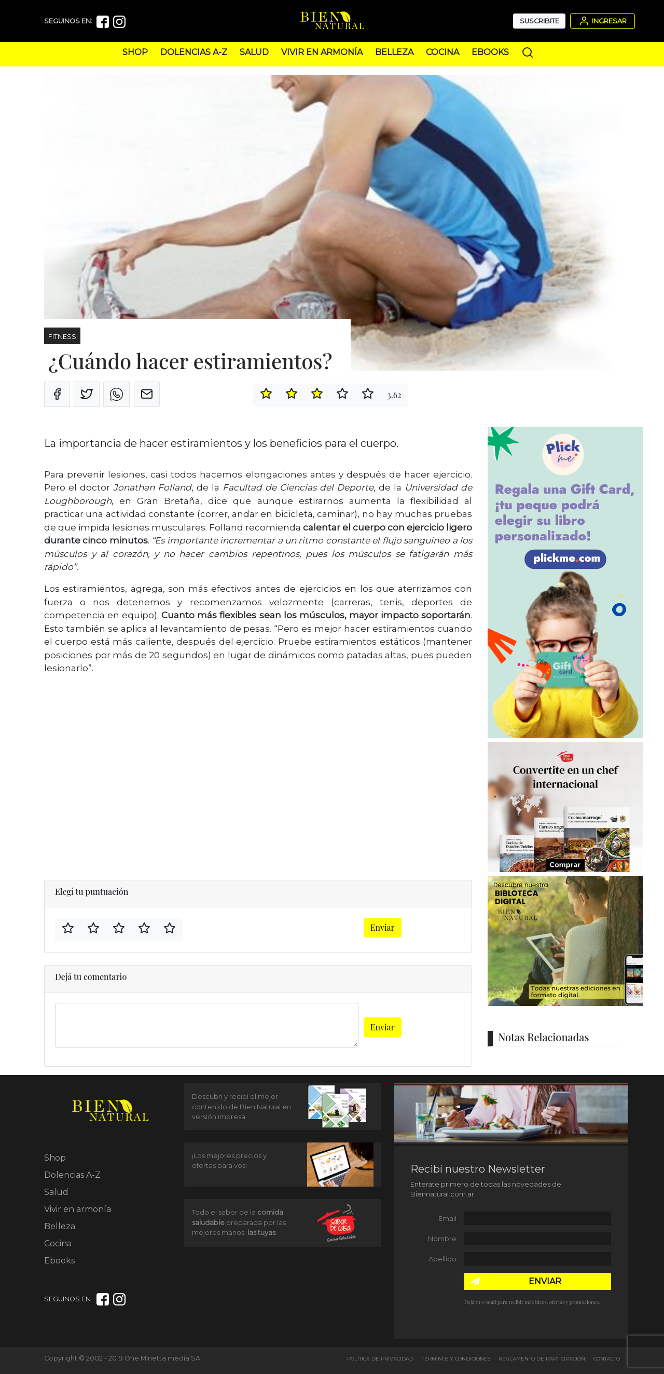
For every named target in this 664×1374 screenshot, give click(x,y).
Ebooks (490, 52)
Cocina (442, 52)
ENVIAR (545, 1281)
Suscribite (539, 21)
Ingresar (602, 21)
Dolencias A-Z (193, 52)
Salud (254, 52)
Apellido (442, 1259)
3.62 (394, 394)
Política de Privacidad (380, 1359)
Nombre (442, 1239)
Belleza (394, 52)
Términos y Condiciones (456, 1359)
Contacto (606, 1359)
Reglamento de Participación (542, 1359)
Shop (135, 52)
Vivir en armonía (322, 52)
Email (447, 1218)
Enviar (382, 927)
